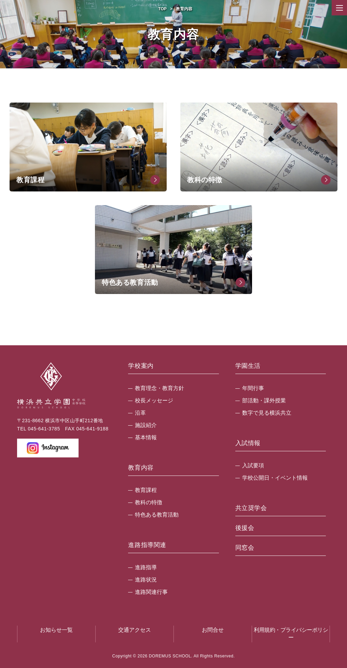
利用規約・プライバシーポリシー (291, 633)
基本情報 (146, 437)
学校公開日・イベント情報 (275, 478)
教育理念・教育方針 (159, 388)
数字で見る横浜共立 (266, 413)
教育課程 (146, 490)
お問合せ (213, 630)
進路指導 (146, 567)
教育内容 (140, 468)
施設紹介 (146, 425)
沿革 (140, 413)
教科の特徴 (148, 502)
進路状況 (146, 580)
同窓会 (244, 548)
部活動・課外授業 (264, 400)
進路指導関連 (147, 545)
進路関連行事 (151, 592)
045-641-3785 (44, 428)
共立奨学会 (251, 508)
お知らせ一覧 (56, 630)
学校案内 (140, 366)
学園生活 (248, 366)
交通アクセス (134, 630)
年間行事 (253, 388)
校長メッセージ (154, 400)
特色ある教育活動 (157, 515)
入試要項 (253, 465)
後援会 (244, 528)
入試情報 (248, 443)
